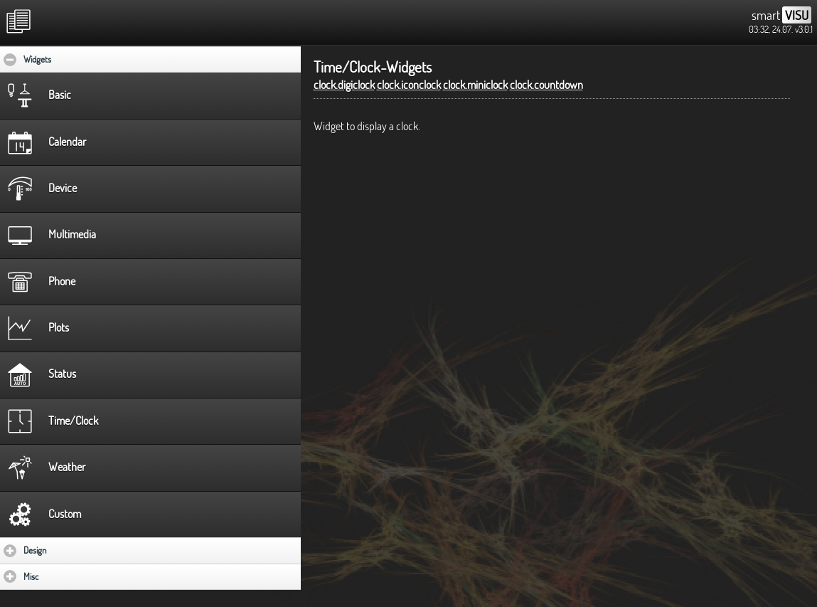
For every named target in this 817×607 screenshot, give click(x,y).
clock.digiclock (344, 85)
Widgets (80, 59)
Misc (72, 576)
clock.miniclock (475, 85)
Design (76, 550)
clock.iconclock (409, 85)
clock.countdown (546, 85)
